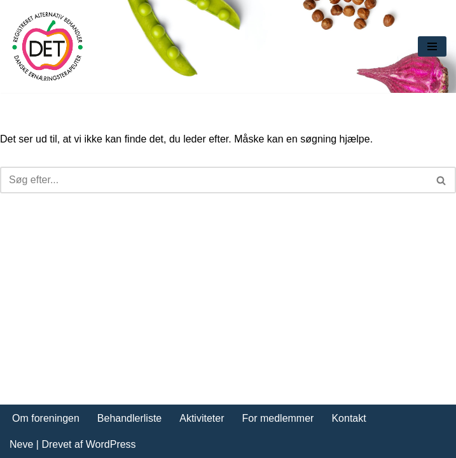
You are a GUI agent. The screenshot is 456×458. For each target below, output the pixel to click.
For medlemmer (278, 418)
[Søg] (213, 180)
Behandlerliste (129, 418)
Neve (21, 444)
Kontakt (348, 418)
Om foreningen (45, 418)
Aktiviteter (201, 418)
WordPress (111, 444)
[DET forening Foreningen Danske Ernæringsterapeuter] (48, 46)
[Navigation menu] (432, 46)
